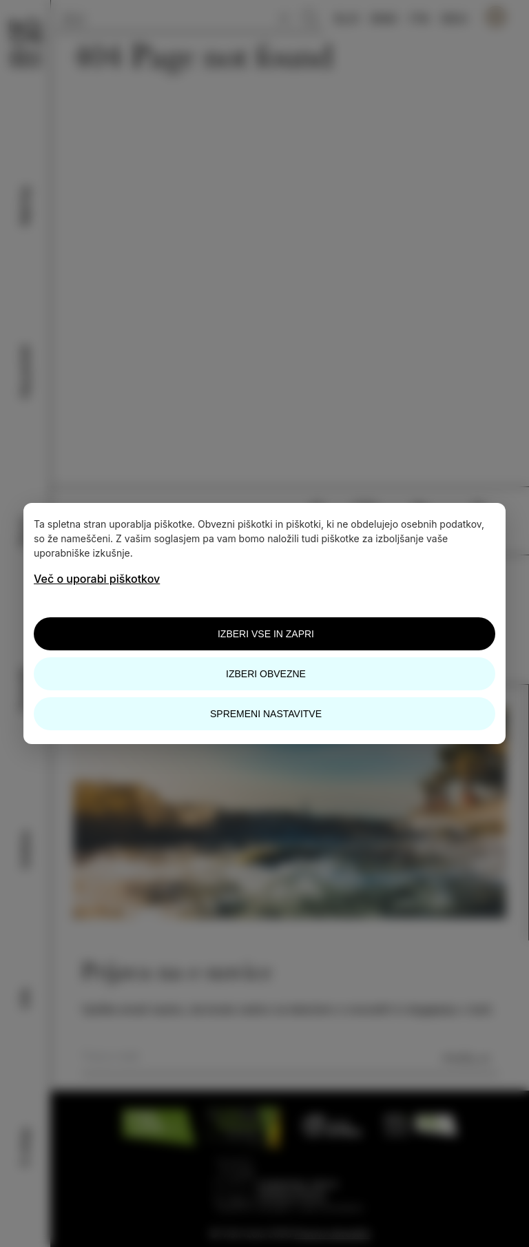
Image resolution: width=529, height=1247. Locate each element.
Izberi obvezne (266, 673)
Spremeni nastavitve (266, 713)
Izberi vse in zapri (266, 633)
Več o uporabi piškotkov (97, 579)
